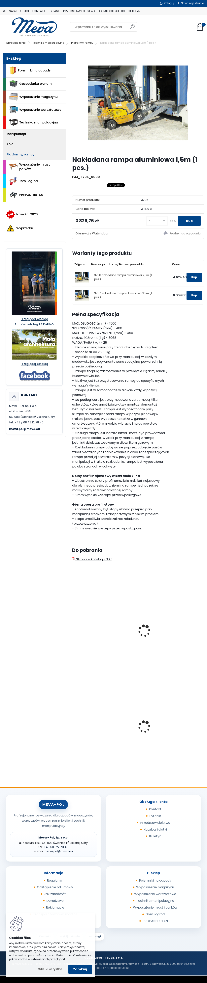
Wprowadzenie (16, 43)
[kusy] (157, 221)
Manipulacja (16, 134)
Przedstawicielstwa (155, 822)
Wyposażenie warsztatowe (35, 110)
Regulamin (55, 880)
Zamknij (80, 969)
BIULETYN (134, 11)
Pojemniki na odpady (30, 70)
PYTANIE (54, 11)
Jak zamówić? (55, 894)
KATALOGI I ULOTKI (112, 11)
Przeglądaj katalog (34, 319)
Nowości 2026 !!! (24, 214)
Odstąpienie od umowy (55, 887)
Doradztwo (55, 900)
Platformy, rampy (82, 43)
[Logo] (30, 27)
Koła (10, 144)
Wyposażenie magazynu (33, 97)
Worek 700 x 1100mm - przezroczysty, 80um (182, 723)
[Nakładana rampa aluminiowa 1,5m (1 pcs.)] (138, 102)
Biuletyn (155, 836)
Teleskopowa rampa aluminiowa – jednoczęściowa (91, 633)
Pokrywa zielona (87, 727)
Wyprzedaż (19, 228)
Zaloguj (169, 3)
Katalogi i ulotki (155, 829)
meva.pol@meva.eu (24, 429)
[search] (132, 28)
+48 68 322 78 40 (56, 847)
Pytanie (155, 816)
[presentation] (74, 626)
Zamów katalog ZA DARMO (34, 324)
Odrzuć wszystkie (50, 969)
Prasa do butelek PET (136, 727)
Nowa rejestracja (192, 3)
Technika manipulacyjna (48, 43)
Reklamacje (55, 907)
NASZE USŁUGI (19, 11)
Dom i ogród (23, 181)
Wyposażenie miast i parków (30, 166)
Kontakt (155, 809)
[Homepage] (4, 11)
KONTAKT (39, 11)
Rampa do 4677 (177, 629)
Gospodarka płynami (30, 84)
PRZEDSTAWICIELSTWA (79, 11)
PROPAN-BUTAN (26, 195)
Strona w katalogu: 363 (92, 559)
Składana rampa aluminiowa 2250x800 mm (137, 633)
